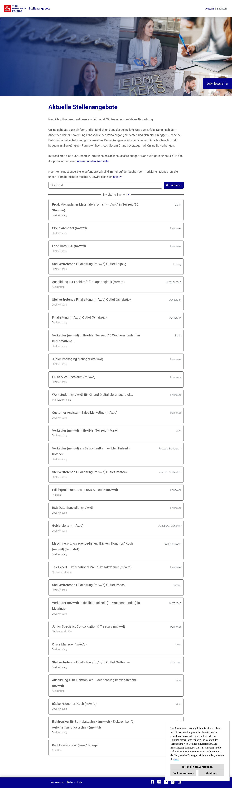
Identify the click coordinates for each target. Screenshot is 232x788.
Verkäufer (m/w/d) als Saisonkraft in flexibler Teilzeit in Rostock (91, 451)
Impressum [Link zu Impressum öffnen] (57, 782)
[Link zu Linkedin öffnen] (166, 782)
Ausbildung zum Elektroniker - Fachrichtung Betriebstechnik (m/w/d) (94, 683)
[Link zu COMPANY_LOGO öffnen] (15, 8)
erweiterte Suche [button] (116, 194)
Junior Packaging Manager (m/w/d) (77, 359)
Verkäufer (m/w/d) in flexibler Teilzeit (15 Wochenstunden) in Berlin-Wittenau (96, 338)
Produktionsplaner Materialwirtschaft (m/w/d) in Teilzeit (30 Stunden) (95, 207)
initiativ (116, 176)
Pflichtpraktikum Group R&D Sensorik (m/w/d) (85, 490)
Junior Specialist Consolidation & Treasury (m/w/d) (88, 626)
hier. (176, 759)
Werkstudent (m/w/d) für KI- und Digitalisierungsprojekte (93, 395)
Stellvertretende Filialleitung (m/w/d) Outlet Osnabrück (91, 299)
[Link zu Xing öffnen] (172, 782)
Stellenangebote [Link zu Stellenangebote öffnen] (39, 8)
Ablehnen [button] (211, 773)
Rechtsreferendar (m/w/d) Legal (75, 745)
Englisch (222, 8)
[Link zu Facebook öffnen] (152, 782)
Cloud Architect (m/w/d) (69, 228)
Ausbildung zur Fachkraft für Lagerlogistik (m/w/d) (88, 282)
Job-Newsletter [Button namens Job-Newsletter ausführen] (217, 83)
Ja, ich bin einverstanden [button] (197, 766)
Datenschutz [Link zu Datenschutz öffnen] (74, 782)
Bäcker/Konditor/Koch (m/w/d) (74, 704)
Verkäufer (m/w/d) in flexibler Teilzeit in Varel (85, 430)
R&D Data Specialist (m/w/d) (72, 508)
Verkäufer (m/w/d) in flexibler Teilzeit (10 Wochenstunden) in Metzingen (96, 606)
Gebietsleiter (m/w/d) (67, 525)
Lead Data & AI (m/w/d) (69, 246)
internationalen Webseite (93, 161)
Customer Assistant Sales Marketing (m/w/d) (84, 412)
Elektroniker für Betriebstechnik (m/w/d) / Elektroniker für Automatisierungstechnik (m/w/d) (93, 724)
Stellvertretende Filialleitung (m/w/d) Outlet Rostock (89, 472)
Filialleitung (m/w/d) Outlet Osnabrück (79, 317)
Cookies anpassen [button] (183, 773)
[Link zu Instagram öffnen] (159, 782)
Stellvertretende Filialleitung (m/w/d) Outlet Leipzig (89, 264)
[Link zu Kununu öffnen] (179, 782)
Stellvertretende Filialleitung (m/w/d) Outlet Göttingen (91, 662)
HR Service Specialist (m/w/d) (73, 377)
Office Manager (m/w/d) (69, 644)
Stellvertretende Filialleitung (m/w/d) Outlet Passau (89, 585)
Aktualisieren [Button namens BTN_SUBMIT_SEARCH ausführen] (173, 185)
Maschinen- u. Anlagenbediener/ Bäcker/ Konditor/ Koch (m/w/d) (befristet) (92, 546)
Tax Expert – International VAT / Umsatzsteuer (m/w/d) (92, 567)
